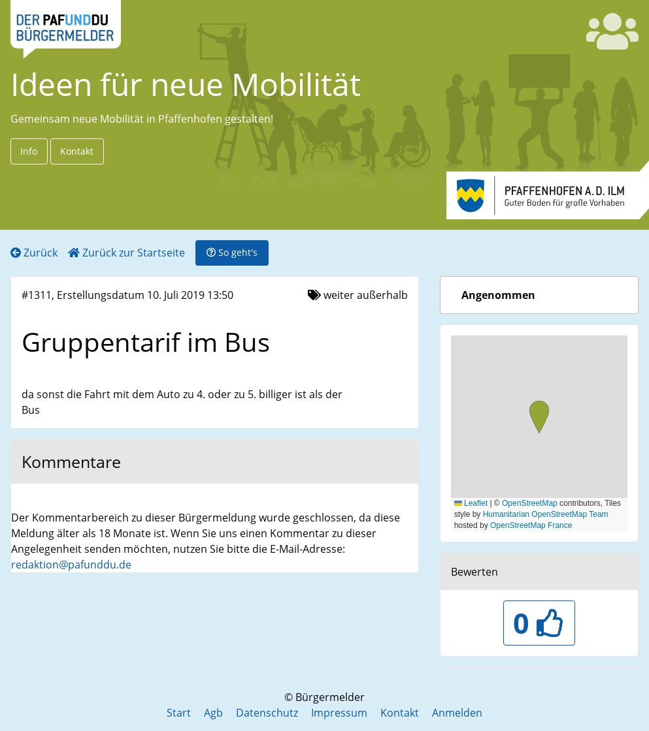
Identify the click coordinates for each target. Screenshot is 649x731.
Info (28, 151)
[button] (539, 419)
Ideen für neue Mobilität (185, 84)
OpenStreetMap (529, 503)
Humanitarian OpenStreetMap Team (545, 514)
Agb (213, 713)
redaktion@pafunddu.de (71, 564)
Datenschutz (267, 713)
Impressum (339, 713)
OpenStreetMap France (531, 525)
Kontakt (76, 151)
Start (179, 713)
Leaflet (471, 503)
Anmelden (457, 713)
